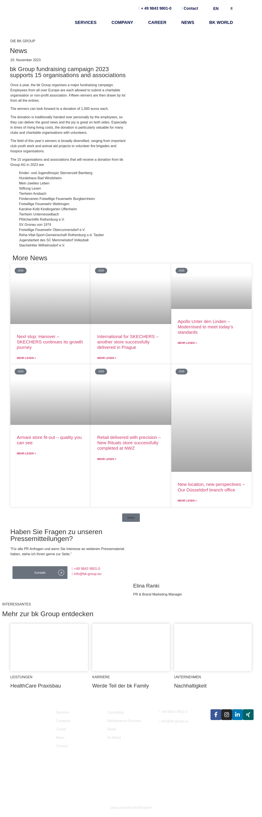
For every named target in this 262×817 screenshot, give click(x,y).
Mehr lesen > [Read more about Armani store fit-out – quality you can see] (26, 453)
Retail (111, 729)
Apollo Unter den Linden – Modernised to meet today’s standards (205, 327)
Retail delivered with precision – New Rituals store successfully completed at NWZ (129, 443)
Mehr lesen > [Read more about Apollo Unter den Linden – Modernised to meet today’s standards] (187, 343)
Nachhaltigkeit (190, 686)
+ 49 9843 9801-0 (155, 8)
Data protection (122, 807)
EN (217, 8)
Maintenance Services (124, 721)
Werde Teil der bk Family (120, 686)
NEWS (187, 22)
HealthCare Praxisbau (35, 686)
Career (157, 22)
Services (86, 22)
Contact (189, 8)
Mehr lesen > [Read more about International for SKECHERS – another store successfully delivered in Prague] (106, 358)
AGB (137, 807)
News (60, 737)
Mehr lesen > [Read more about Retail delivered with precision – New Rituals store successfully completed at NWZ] (106, 459)
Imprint (146, 807)
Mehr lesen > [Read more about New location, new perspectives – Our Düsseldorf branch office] (187, 500)
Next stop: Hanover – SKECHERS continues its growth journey (50, 342)
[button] (131, 517)
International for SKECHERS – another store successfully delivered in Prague (128, 342)
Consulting (115, 712)
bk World (221, 22)
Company (122, 22)
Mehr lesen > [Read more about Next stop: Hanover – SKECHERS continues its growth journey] (26, 358)
